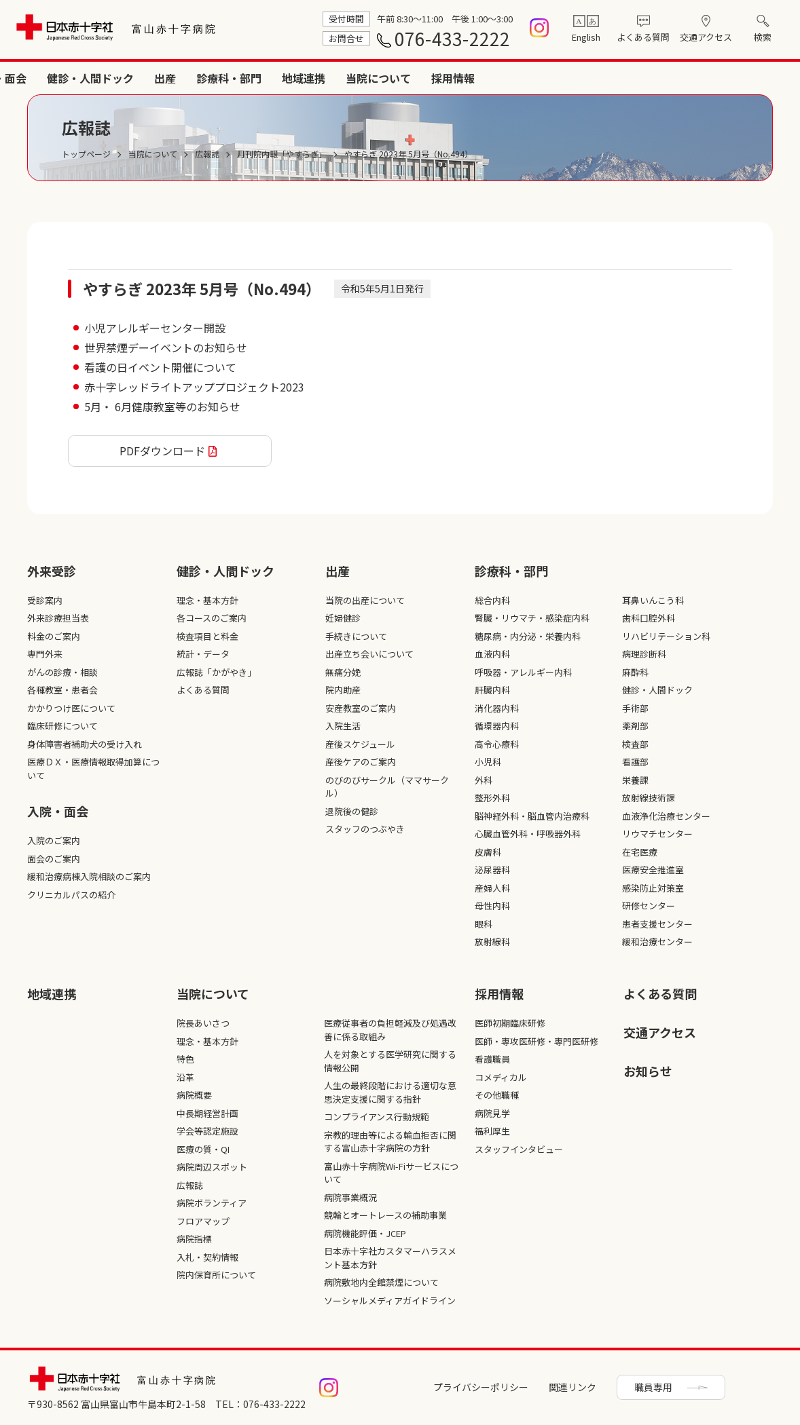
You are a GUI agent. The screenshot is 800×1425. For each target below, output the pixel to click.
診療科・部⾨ (511, 571)
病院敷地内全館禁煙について (381, 1282)
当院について (690, 78)
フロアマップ (203, 1221)
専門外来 (44, 653)
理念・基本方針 (207, 600)
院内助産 (343, 689)
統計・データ (203, 653)
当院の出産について (365, 600)
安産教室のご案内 (360, 708)
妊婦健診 (343, 617)
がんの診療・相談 (62, 672)
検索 (762, 37)
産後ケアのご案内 (360, 761)
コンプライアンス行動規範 (376, 1116)
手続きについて (356, 636)
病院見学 (492, 1113)
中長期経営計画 (207, 1113)
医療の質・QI (203, 1149)
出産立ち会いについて (369, 653)
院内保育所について (216, 1274)
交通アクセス (706, 37)
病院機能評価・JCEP (365, 1233)
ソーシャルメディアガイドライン (390, 1300)
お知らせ (647, 1071)
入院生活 (343, 725)
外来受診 (241, 78)
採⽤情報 (499, 993)
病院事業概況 (350, 1197)
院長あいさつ (203, 1022)
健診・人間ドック (402, 78)
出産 (477, 78)
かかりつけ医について (71, 708)
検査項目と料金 (207, 636)
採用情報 (764, 78)
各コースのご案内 (212, 617)
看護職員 (492, 1058)
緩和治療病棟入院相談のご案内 (89, 876)
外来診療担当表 (58, 617)
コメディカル (501, 1077)
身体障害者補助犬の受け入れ (84, 744)
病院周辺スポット (212, 1166)
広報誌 (190, 1185)
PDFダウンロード (162, 450)
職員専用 (653, 1387)
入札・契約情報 (207, 1257)
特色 (185, 1058)
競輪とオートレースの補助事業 (385, 1215)
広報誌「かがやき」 (216, 672)
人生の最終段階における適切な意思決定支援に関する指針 (390, 1092)
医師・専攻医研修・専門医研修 (536, 1041)
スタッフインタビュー (519, 1149)
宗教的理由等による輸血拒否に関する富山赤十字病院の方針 (390, 1141)
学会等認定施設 (207, 1130)
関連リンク (572, 1387)
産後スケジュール (360, 744)
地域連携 (615, 78)
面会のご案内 (53, 858)
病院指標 (194, 1238)
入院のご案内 (53, 840)
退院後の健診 (351, 811)
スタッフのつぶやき (365, 828)
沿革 (185, 1077)
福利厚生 (492, 1130)
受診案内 (44, 600)
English (586, 37)
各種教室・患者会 (62, 689)
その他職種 (497, 1094)
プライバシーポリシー (480, 1387)
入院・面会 (311, 78)
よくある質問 (643, 37)
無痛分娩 (343, 672)
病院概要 (194, 1094)
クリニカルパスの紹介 (71, 894)
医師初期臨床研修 (510, 1022)
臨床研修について (62, 725)
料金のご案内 (53, 636)
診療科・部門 (540, 78)
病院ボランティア (212, 1202)
